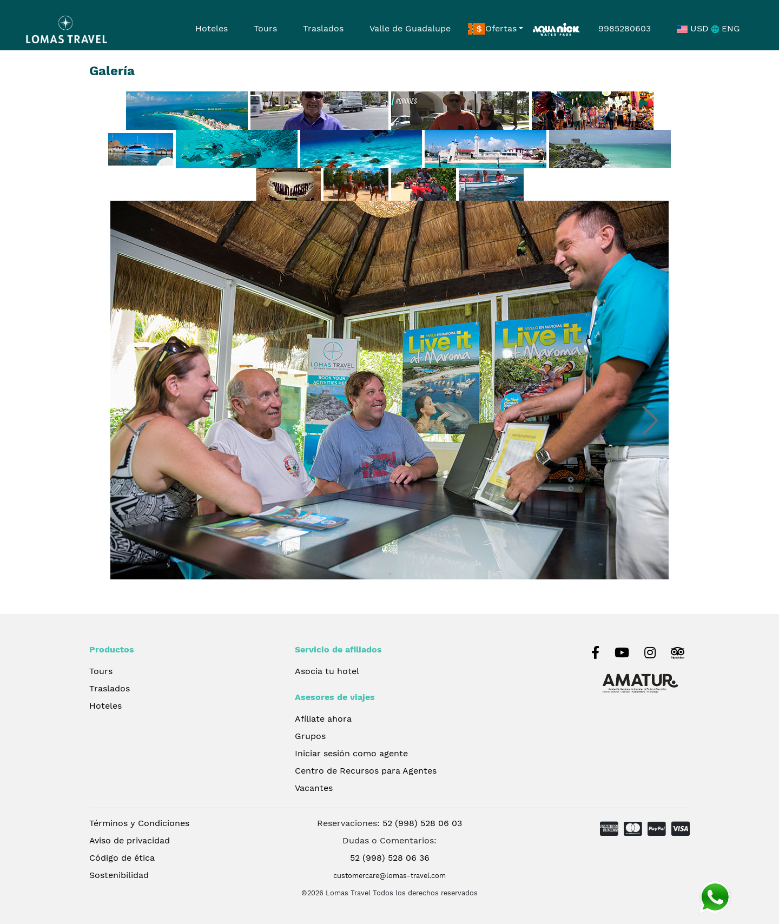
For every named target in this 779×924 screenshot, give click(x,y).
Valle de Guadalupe (410, 28)
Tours (265, 28)
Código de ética (122, 858)
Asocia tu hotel (327, 671)
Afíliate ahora (323, 719)
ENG (725, 28)
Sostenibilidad (119, 875)
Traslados (323, 28)
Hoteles (211, 28)
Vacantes (314, 788)
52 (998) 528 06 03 (422, 823)
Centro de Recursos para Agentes (366, 770)
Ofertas (492, 29)
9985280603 (624, 28)
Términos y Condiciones (139, 823)
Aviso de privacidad (129, 840)
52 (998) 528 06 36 (390, 858)
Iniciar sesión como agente (351, 753)
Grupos (310, 736)
